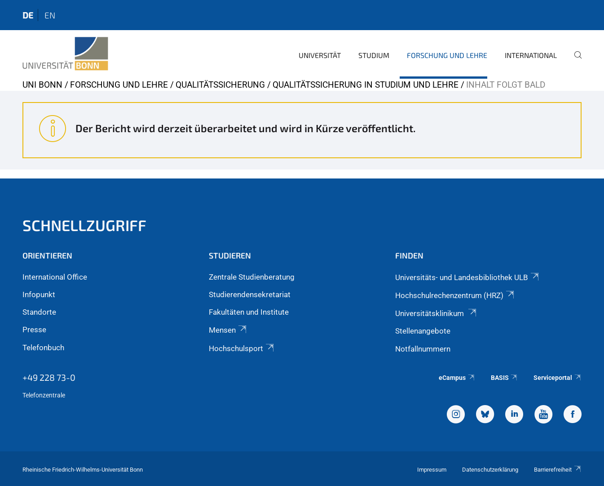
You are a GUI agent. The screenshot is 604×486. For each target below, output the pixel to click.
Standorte (39, 312)
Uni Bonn (42, 85)
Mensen (228, 329)
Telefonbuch (43, 347)
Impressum (431, 469)
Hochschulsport (242, 348)
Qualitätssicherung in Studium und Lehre (366, 85)
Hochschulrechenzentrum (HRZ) (455, 295)
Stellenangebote (422, 330)
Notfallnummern (422, 348)
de (27, 15)
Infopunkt (38, 294)
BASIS (504, 377)
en (49, 15)
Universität (320, 55)
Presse (34, 329)
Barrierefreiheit (558, 469)
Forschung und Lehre (447, 55)
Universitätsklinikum (436, 313)
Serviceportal (557, 377)
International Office (54, 276)
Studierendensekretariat (250, 294)
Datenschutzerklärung (490, 469)
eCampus (457, 377)
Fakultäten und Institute (249, 312)
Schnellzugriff (84, 225)
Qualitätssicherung (220, 85)
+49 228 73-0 (48, 377)
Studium (373, 55)
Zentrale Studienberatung (252, 276)
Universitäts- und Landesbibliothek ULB (467, 277)
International (531, 55)
